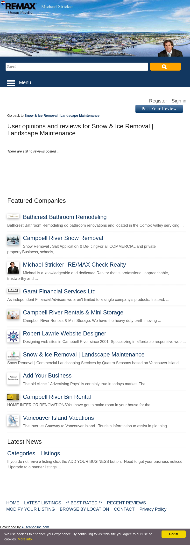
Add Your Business (47, 375)
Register (158, 100)
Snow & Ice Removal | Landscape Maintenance (62, 115)
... (59, 467)
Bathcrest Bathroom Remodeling (65, 217)
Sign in (179, 100)
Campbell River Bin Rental (57, 396)
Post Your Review (159, 108)
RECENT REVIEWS (126, 503)
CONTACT (124, 509)
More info (25, 539)
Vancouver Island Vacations (58, 417)
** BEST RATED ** (84, 503)
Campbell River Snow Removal (63, 238)
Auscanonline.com (35, 527)
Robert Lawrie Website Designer (64, 333)
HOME (12, 503)
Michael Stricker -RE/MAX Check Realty (74, 264)
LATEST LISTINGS (42, 503)
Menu (19, 82)
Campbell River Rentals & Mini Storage (73, 312)
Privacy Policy (152, 509)
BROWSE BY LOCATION (84, 509)
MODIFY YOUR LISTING (30, 509)
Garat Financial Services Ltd (59, 291)
